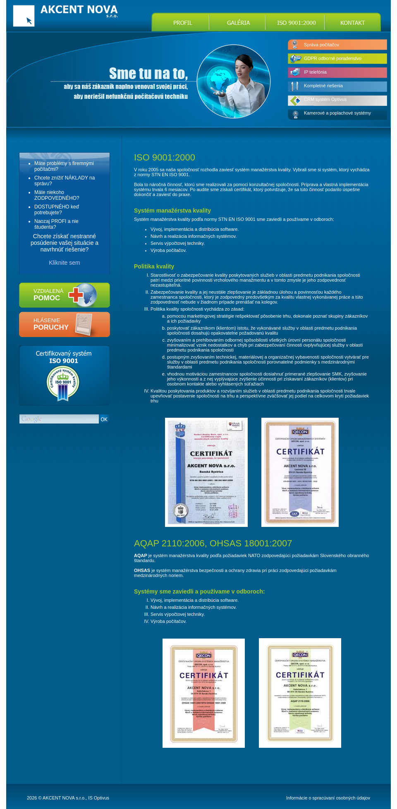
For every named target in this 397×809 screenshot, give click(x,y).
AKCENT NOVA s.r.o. (64, 797)
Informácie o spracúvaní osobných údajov (328, 797)
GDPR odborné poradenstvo (332, 58)
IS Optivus (98, 797)
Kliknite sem (64, 262)
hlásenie (51, 324)
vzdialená (48, 295)
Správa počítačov (321, 44)
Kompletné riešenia (323, 85)
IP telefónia (315, 71)
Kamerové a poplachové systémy (337, 112)
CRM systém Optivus (325, 99)
